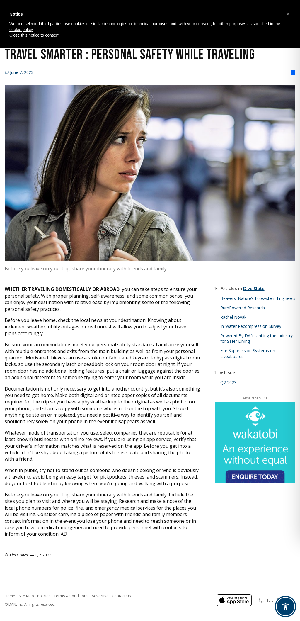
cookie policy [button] (21, 29)
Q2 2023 (228, 382)
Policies (44, 595)
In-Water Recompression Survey (250, 326)
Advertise (100, 595)
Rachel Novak (233, 317)
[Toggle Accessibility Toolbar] (285, 606)
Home (10, 595)
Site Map (26, 595)
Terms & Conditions (71, 595)
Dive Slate (254, 288)
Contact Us (121, 595)
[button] (287, 14)
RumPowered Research (242, 307)
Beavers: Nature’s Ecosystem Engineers (257, 298)
